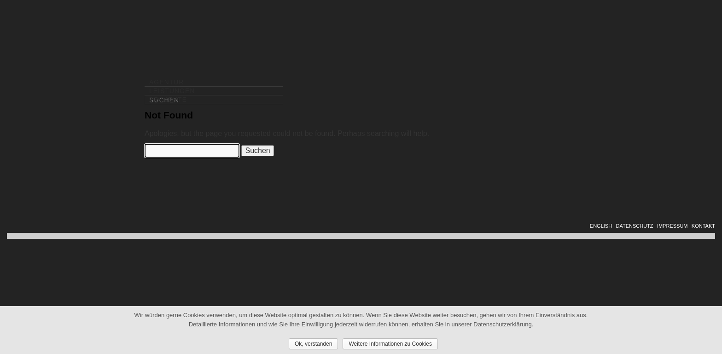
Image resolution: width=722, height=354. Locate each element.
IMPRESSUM (672, 226)
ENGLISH (601, 226)
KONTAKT (703, 226)
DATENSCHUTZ (634, 226)
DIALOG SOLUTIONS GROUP (652, 45)
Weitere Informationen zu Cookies (390, 344)
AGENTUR (166, 82)
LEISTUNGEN (172, 90)
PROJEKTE (168, 99)
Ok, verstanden (313, 344)
